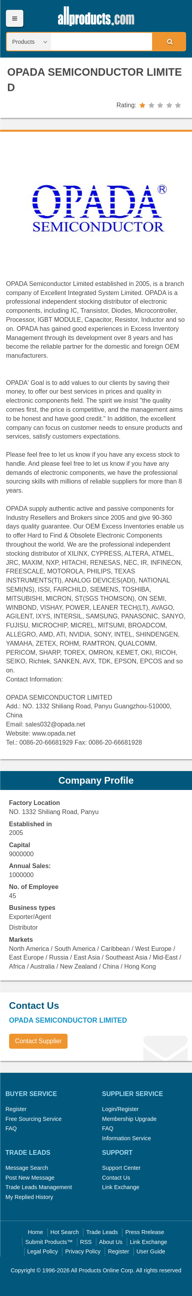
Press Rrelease (144, 1232)
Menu (14, 18)
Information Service (126, 1138)
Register (16, 1109)
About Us (110, 1242)
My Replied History (29, 1197)
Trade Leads (102, 1232)
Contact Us (116, 1178)
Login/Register (120, 1109)
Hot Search (65, 1232)
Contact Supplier (38, 1041)
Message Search (27, 1168)
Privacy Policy (83, 1251)
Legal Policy (42, 1251)
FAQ (11, 1128)
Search (169, 41)
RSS (86, 1242)
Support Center (121, 1168)
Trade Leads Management (39, 1187)
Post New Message (30, 1178)
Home (35, 1232)
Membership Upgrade (129, 1119)
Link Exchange (120, 1187)
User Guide (150, 1251)
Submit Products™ (49, 1242)
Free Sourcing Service (34, 1119)
